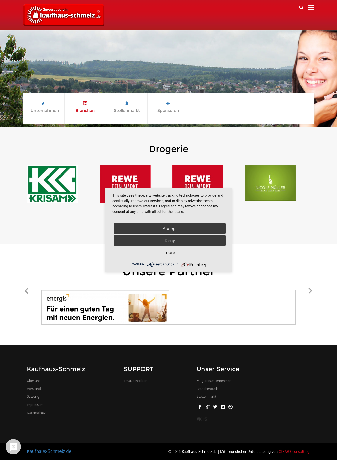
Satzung (33, 396)
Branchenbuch (207, 389)
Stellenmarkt (206, 396)
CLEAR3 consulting (294, 451)
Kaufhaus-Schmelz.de (49, 451)
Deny (170, 240)
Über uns (33, 381)
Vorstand (34, 389)
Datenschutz (36, 413)
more (169, 252)
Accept (170, 228)
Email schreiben (135, 381)
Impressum (35, 405)
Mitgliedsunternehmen (214, 381)
